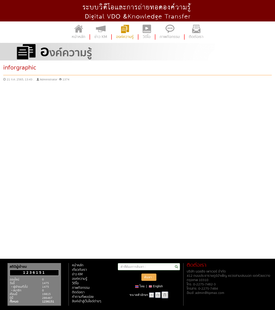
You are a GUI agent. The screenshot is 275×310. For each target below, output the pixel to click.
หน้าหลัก (78, 265)
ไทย (140, 286)
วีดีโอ (75, 283)
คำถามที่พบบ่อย (83, 296)
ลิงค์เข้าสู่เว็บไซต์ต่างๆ (86, 301)
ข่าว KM (77, 274)
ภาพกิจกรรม (81, 287)
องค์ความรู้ (79, 278)
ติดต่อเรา (78, 292)
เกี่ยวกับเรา (79, 269)
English (156, 286)
